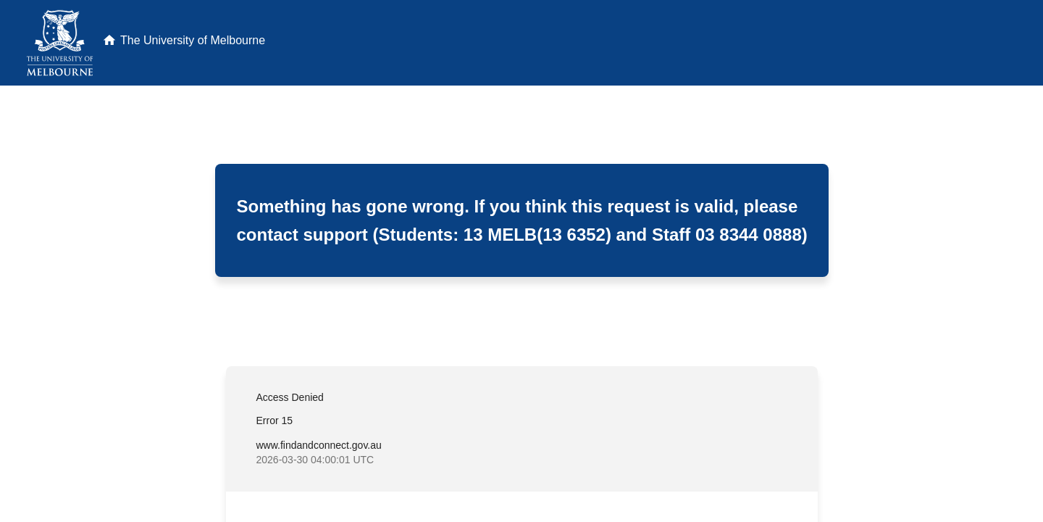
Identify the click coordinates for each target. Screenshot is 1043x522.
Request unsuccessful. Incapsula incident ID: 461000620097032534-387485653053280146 (521, 261)
